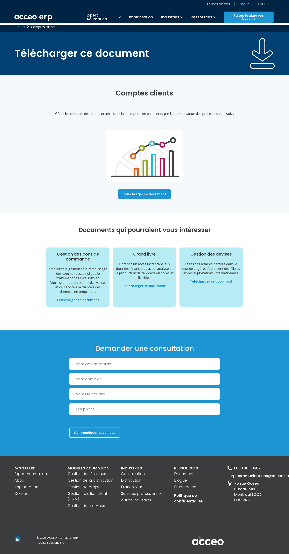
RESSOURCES (186, 468)
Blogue (244, 5)
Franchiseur (131, 486)
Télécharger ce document (144, 194)
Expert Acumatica (96, 17)
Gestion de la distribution (90, 480)
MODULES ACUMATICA (88, 468)
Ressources (201, 17)
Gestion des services (86, 505)
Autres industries (136, 500)
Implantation (141, 17)
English (264, 5)
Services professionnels (142, 493)
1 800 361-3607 (244, 468)
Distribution (131, 480)
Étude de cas (186, 486)
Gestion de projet (83, 486)
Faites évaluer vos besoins (249, 17)
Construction (133, 473)
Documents (184, 473)
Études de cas (218, 5)
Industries (170, 17)
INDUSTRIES (131, 468)
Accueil (19, 26)
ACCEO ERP (24, 468)
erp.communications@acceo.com (252, 475)
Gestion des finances (87, 473)
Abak (19, 480)
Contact (22, 493)
